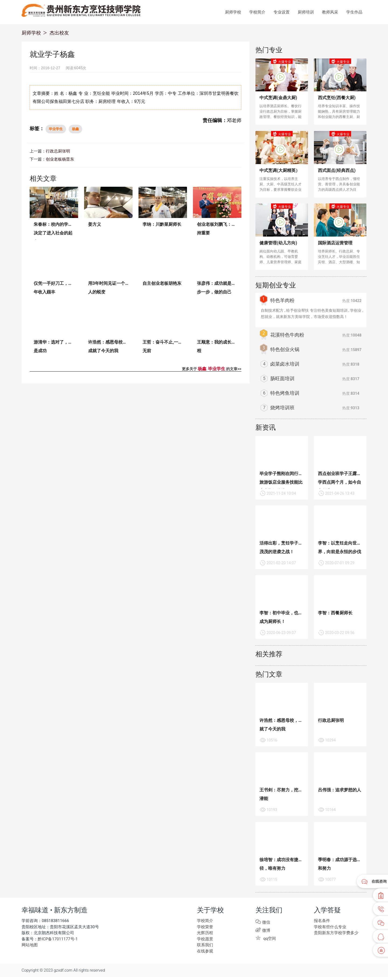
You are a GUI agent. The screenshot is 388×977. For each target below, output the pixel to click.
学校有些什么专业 (330, 926)
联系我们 (205, 945)
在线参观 (205, 951)
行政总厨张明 (58, 151)
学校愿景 (205, 939)
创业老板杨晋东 (60, 159)
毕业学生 (56, 129)
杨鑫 (75, 129)
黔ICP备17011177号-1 (58, 939)
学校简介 (257, 12)
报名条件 (322, 920)
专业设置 (281, 12)
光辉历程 (205, 932)
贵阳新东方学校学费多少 (336, 932)
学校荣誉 (205, 926)
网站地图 (30, 945)
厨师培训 (306, 12)
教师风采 (330, 12)
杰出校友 (59, 33)
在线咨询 (379, 881)
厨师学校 (233, 12)
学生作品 (354, 12)
